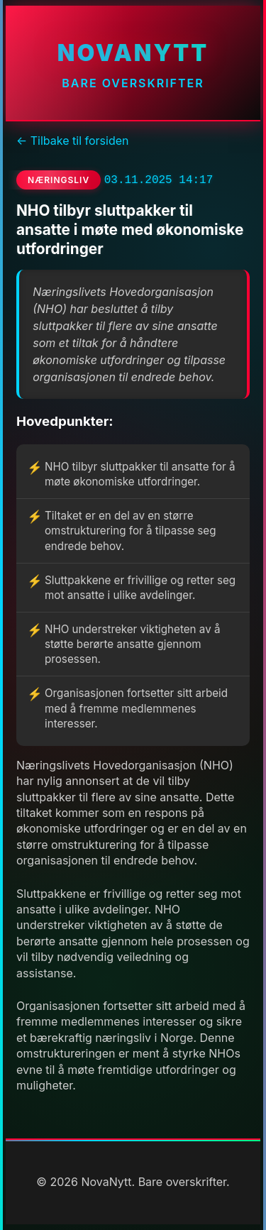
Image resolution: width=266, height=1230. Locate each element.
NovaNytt (133, 53)
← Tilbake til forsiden (72, 140)
